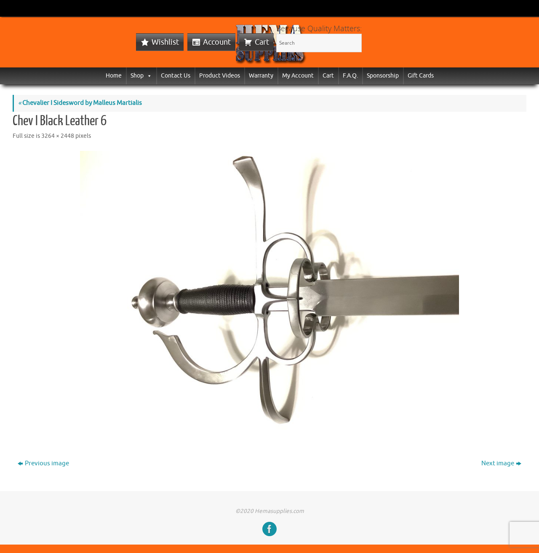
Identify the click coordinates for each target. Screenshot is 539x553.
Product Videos (219, 75)
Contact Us (175, 75)
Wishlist (165, 42)
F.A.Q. (350, 75)
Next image (501, 463)
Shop (141, 75)
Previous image (43, 463)
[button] (148, 75)
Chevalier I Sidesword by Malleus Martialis (80, 103)
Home (114, 75)
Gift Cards (421, 75)
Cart (262, 42)
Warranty (261, 75)
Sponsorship (383, 75)
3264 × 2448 (57, 136)
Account (217, 42)
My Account (298, 75)
